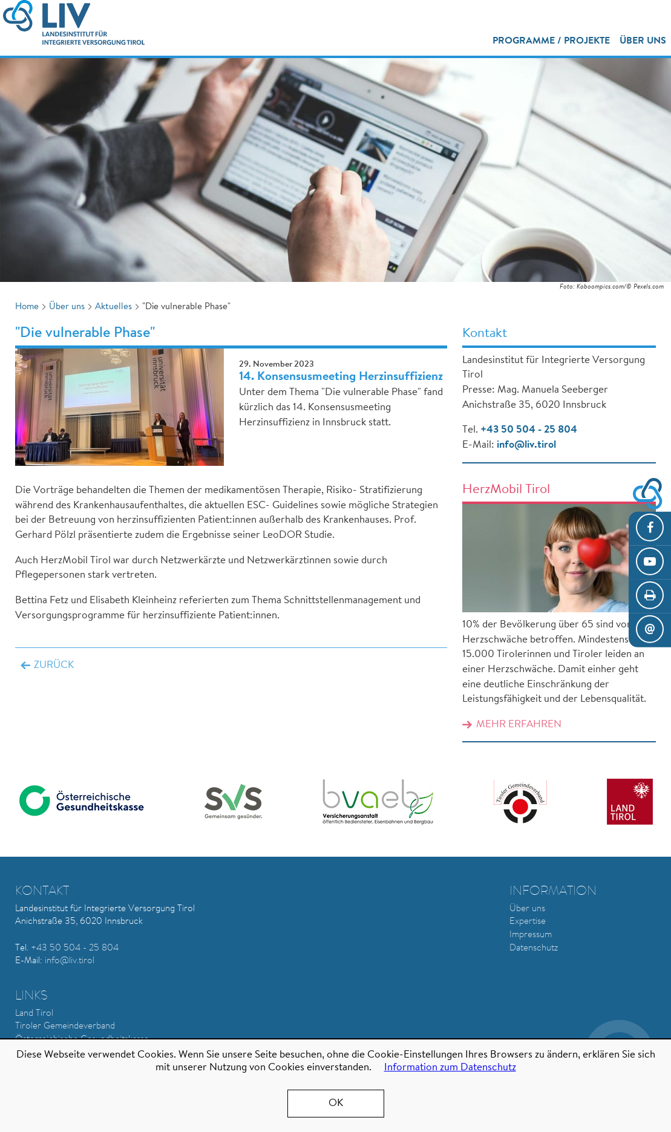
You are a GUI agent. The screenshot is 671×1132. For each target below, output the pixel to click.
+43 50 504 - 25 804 (528, 430)
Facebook (650, 528)
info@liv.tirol (526, 445)
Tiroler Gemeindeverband (65, 1026)
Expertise (527, 921)
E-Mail (650, 630)
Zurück (54, 665)
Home (27, 307)
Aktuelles (113, 307)
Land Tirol (34, 1013)
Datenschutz (533, 948)
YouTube (650, 562)
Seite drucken (650, 596)
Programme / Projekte (551, 41)
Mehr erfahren (518, 724)
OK (336, 1103)
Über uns (643, 41)
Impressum (530, 935)
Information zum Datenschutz (450, 1067)
